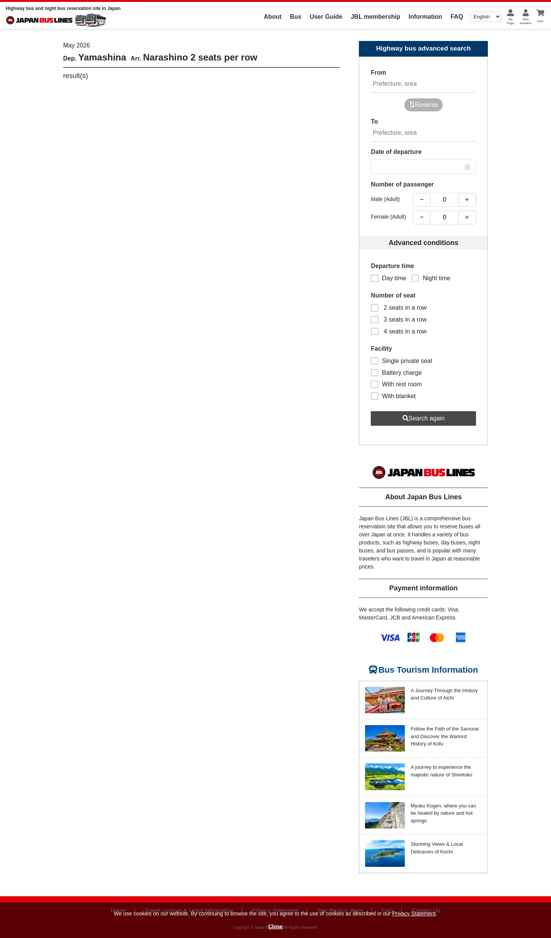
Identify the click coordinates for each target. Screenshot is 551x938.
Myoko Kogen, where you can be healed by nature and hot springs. (443, 813)
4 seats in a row (399, 331)
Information (425, 16)
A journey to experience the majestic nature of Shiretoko (441, 771)
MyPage (510, 21)
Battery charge (396, 372)
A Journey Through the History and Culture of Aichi (444, 694)
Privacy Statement (414, 913)
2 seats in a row (399, 307)
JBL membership (375, 16)
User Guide (326, 16)
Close (275, 926)
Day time (388, 278)
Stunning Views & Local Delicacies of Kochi (437, 848)
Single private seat (401, 361)
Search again (424, 418)
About (273, 16)
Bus (295, 16)
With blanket (393, 396)
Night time (431, 278)
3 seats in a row (399, 319)
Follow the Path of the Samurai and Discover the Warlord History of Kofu (445, 736)
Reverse (423, 104)
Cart (540, 21)
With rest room (396, 384)
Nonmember (525, 21)
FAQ (456, 16)
